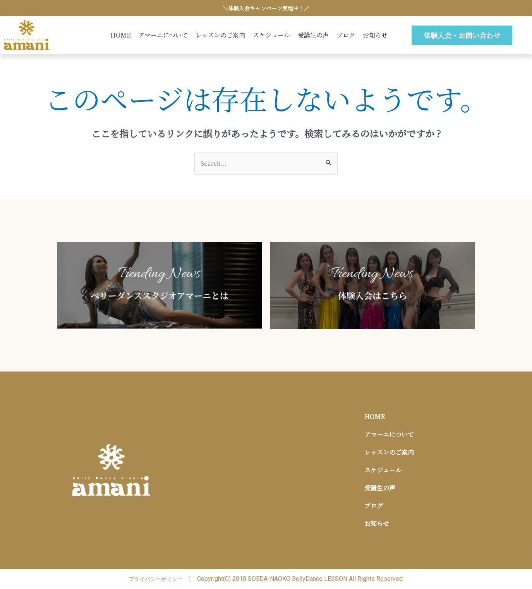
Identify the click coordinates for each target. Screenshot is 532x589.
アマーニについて (163, 35)
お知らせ (375, 35)
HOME (120, 35)
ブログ (345, 35)
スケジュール (271, 35)
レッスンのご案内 (220, 35)
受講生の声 (313, 35)
